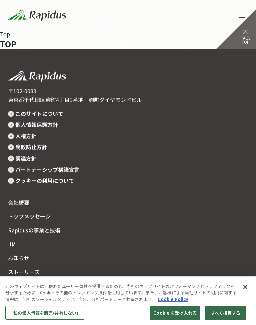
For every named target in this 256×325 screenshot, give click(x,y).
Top (5, 34)
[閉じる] (245, 289)
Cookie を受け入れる (175, 315)
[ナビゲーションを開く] (242, 15)
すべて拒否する (226, 315)
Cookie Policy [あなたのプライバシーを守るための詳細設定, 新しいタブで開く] (173, 302)
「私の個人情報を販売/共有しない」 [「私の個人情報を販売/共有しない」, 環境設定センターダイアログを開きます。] (45, 315)
